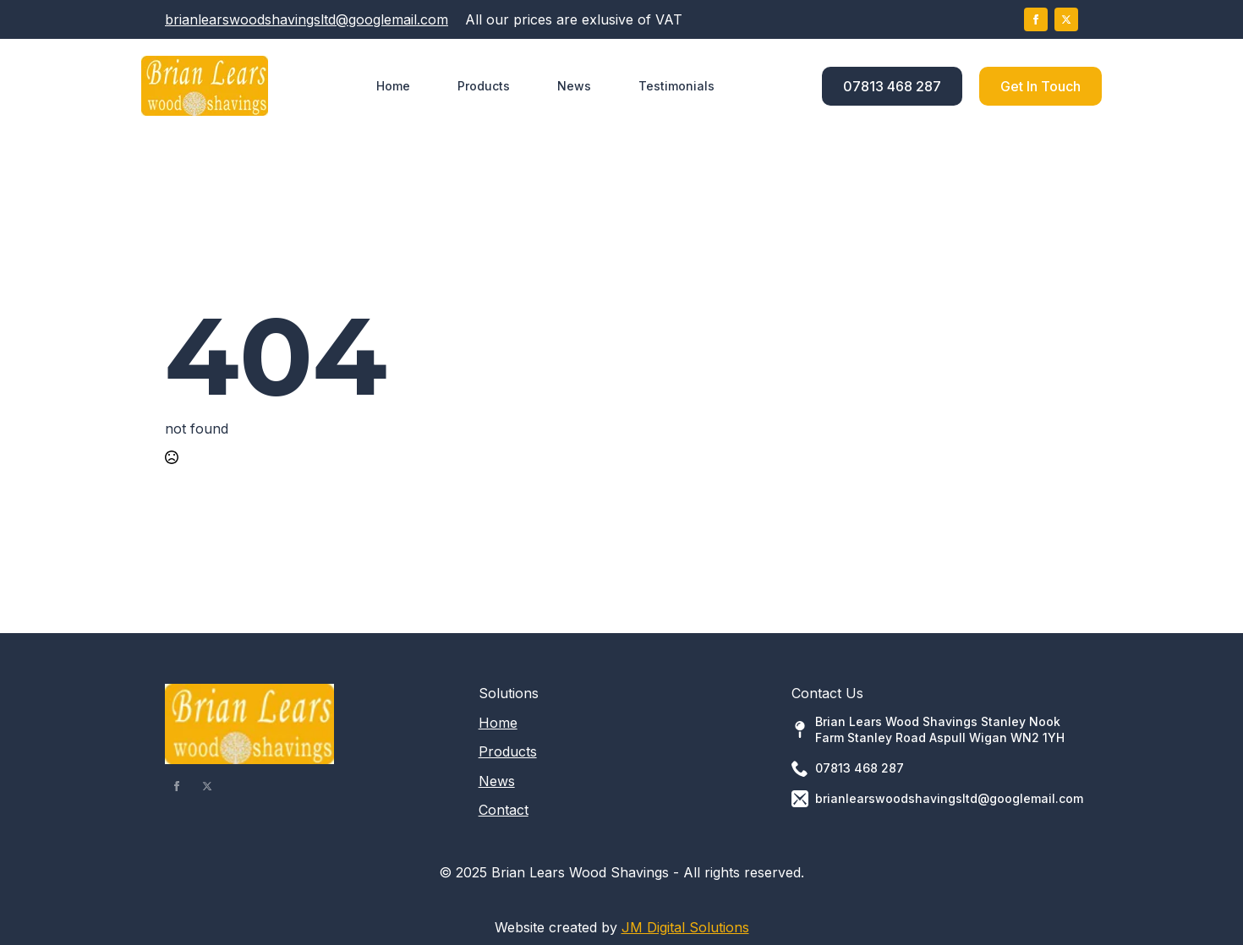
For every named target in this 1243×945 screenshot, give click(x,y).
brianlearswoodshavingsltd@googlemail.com (306, 19)
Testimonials (676, 86)
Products (483, 86)
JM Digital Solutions (685, 927)
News (574, 86)
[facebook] (1036, 19)
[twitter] (1066, 19)
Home (393, 86)
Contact (503, 809)
